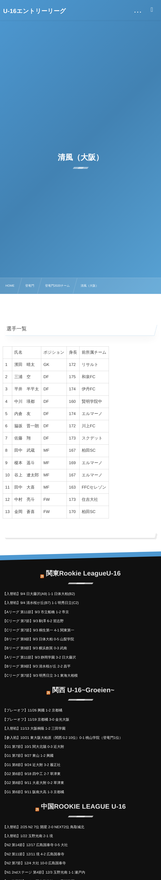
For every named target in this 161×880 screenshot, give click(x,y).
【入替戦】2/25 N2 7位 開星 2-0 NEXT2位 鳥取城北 (43, 827)
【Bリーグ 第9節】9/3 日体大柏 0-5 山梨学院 (38, 639)
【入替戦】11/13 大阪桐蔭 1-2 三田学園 (34, 728)
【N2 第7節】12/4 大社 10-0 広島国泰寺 (34, 863)
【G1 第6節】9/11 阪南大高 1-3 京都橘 (33, 792)
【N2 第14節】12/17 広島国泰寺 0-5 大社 (35, 845)
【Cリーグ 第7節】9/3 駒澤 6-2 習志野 (33, 621)
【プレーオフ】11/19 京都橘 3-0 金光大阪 (36, 719)
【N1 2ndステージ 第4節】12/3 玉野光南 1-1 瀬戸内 (44, 872)
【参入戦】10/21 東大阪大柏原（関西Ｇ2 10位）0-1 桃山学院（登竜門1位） (63, 738)
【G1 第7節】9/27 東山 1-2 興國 (28, 756)
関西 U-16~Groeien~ (83, 687)
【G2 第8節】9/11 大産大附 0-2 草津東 (33, 783)
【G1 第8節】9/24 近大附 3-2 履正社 (32, 765)
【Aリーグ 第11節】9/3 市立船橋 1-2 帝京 (36, 612)
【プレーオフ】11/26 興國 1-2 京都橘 (32, 710)
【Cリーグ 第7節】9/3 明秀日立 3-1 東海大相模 (40, 675)
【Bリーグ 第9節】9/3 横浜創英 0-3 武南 (35, 648)
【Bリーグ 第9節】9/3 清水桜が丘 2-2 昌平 (37, 666)
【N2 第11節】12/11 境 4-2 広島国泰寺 (33, 854)
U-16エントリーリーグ (34, 11)
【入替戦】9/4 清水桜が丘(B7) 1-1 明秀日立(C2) (41, 603)
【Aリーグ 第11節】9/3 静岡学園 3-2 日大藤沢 (39, 657)
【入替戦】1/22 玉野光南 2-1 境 (28, 836)
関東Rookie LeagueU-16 (83, 570)
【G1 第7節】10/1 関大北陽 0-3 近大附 (33, 747)
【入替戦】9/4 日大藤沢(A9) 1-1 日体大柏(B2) (39, 594)
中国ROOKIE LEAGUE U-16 (83, 803)
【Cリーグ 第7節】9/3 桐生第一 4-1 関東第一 (38, 630)
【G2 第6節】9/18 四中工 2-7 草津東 (32, 774)
